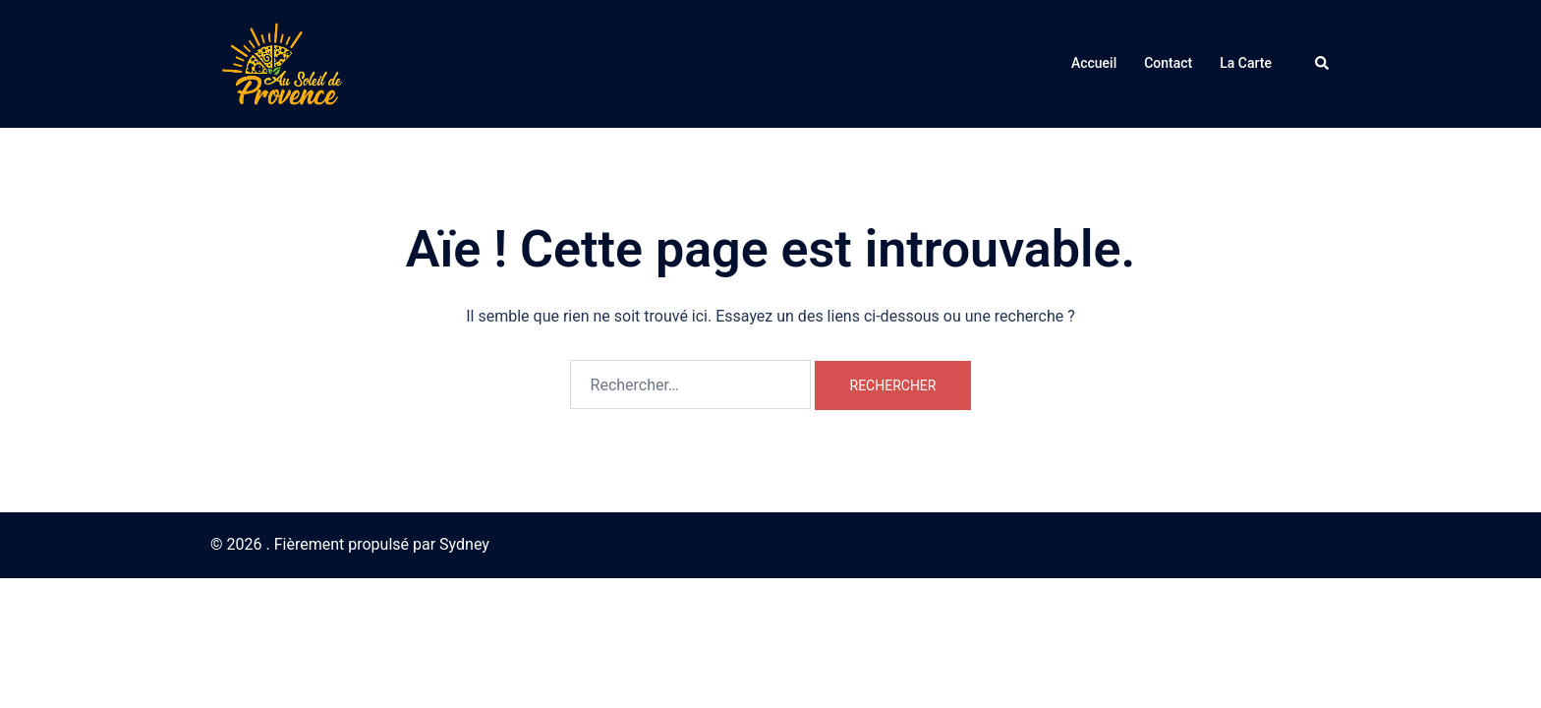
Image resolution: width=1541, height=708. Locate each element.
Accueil (1093, 63)
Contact (1168, 63)
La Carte (1246, 63)
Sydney (464, 544)
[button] (1323, 64)
